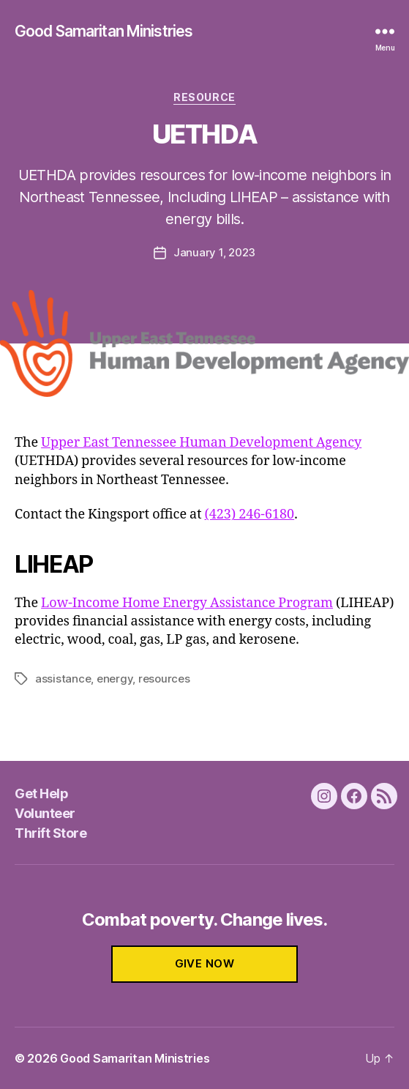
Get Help (41, 793)
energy (114, 678)
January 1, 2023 (214, 252)
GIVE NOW (205, 963)
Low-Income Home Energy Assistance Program (187, 603)
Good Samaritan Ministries (103, 31)
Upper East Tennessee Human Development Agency (201, 442)
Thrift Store (50, 833)
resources (164, 678)
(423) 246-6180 (250, 514)
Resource (204, 97)
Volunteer (45, 813)
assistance (63, 678)
